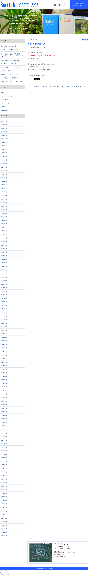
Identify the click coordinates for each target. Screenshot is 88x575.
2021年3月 (4, 326)
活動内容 (3, 106)
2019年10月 (4, 358)
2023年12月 (4, 227)
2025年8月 (4, 156)
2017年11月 (4, 429)
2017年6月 (4, 447)
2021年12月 (4, 309)
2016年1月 (4, 507)
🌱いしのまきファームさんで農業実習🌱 (12, 81)
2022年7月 (4, 287)
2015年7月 (4, 528)
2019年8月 (4, 365)
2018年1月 (4, 422)
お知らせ (85, 39)
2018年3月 (4, 415)
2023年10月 (4, 234)
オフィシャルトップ (5, 572)
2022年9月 (4, 280)
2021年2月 (4, 330)
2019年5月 (4, 376)
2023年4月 (4, 255)
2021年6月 (4, 319)
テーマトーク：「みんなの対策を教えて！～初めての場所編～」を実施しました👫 (12, 55)
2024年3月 (4, 216)
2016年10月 (4, 475)
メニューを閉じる (4, 574)
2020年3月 (4, 341)
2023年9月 (4, 238)
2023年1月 (4, 266)
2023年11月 (4, 231)
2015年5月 (4, 535)
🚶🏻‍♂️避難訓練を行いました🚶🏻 (8, 46)
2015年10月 (4, 518)
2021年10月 (4, 316)
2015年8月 (4, 525)
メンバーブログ (5, 103)
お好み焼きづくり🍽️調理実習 (9, 78)
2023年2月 (4, 263)
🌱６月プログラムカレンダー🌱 (10, 49)
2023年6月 (4, 248)
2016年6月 (4, 489)
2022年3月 (4, 298)
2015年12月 (4, 511)
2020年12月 (4, 333)
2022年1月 (4, 305)
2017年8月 (4, 440)
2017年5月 (4, 450)
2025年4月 (4, 170)
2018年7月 (4, 401)
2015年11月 (4, 514)
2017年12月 (4, 426)
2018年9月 (4, 394)
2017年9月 (4, 436)
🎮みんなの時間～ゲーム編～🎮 (10, 60)
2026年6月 (4, 121)
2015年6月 (4, 532)
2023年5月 (4, 252)
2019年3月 (4, 383)
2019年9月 (4, 362)
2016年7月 (4, 486)
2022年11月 (4, 273)
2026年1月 (4, 138)
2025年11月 (4, 146)
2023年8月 (4, 241)
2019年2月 (4, 387)
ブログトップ (3, 570)
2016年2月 (4, 504)
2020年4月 (4, 337)
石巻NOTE (4, 110)
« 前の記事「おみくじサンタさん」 (41, 86)
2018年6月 (4, 404)
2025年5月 (4, 167)
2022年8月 (4, 284)
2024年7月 (4, 202)
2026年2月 (4, 135)
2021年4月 (4, 323)
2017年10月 (4, 433)
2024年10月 (4, 192)
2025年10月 (4, 149)
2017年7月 (4, 443)
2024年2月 (4, 220)
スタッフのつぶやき (6, 96)
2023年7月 (4, 245)
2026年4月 (4, 128)
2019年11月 (4, 355)
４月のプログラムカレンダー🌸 (9, 74)
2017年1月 (4, 465)
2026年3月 (4, 131)
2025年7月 (4, 160)
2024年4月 (4, 213)
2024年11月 (4, 188)
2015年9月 (4, 521)
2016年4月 (4, 497)
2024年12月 (4, 185)
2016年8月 (4, 482)
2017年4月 (4, 454)
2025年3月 (4, 174)
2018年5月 (4, 408)
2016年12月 (4, 468)
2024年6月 (4, 206)
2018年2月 (4, 419)
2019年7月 (4, 369)
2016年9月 (4, 479)
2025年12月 (4, 142)
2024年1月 (4, 224)
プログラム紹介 (5, 99)
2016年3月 (4, 500)
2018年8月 (4, 397)
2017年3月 (4, 457)
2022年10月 (4, 277)
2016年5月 (4, 493)
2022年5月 (4, 294)
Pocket (42, 79)
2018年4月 (4, 411)
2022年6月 (4, 291)
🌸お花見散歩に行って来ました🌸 (10, 67)
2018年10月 (4, 390)
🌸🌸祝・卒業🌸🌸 (6, 71)
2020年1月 (4, 348)
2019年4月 (4, 380)
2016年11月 (4, 472)
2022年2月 (4, 302)
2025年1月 (4, 181)
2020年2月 (4, 344)
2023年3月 (4, 259)
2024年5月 (4, 209)
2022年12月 (4, 270)
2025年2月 (4, 177)
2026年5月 (4, 124)
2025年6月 (4, 163)
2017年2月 (4, 461)
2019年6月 (4, 372)
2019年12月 (4, 351)
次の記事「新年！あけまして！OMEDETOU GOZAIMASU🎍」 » (68, 86)
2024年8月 (4, 199)
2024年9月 (4, 195)
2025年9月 (4, 153)
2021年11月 (4, 312)
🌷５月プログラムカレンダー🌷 (10, 63)
